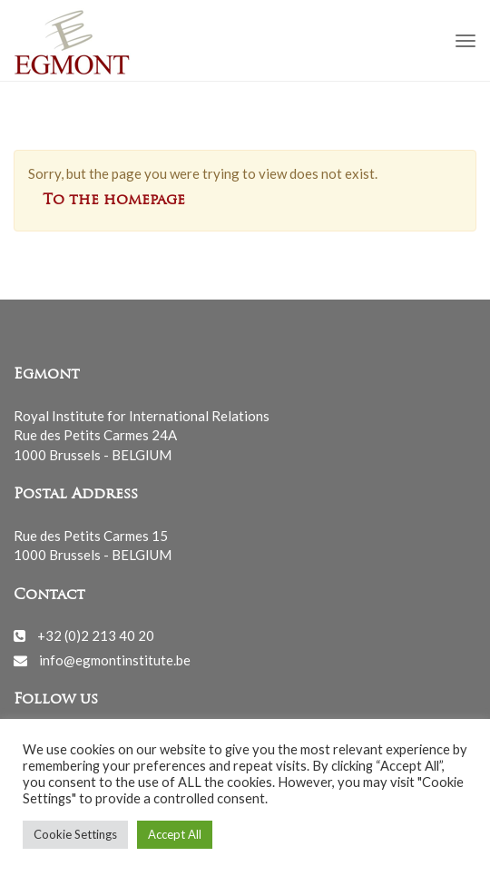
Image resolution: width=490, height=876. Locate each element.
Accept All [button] (174, 834)
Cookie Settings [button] (75, 834)
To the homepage (114, 200)
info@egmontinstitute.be (115, 660)
